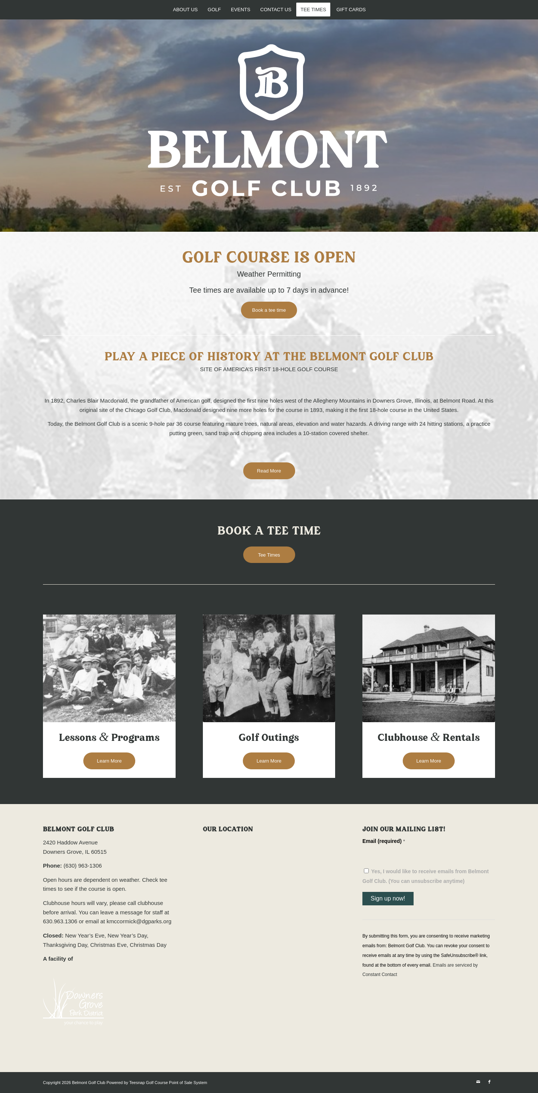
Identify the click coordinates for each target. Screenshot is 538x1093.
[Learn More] (109, 760)
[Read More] (269, 470)
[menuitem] (184, 9)
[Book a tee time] (269, 310)
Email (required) (383, 841)
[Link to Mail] (478, 1081)
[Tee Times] (269, 554)
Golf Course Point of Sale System (176, 1082)
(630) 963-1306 (83, 865)
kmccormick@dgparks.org (138, 921)
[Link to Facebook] (489, 1081)
